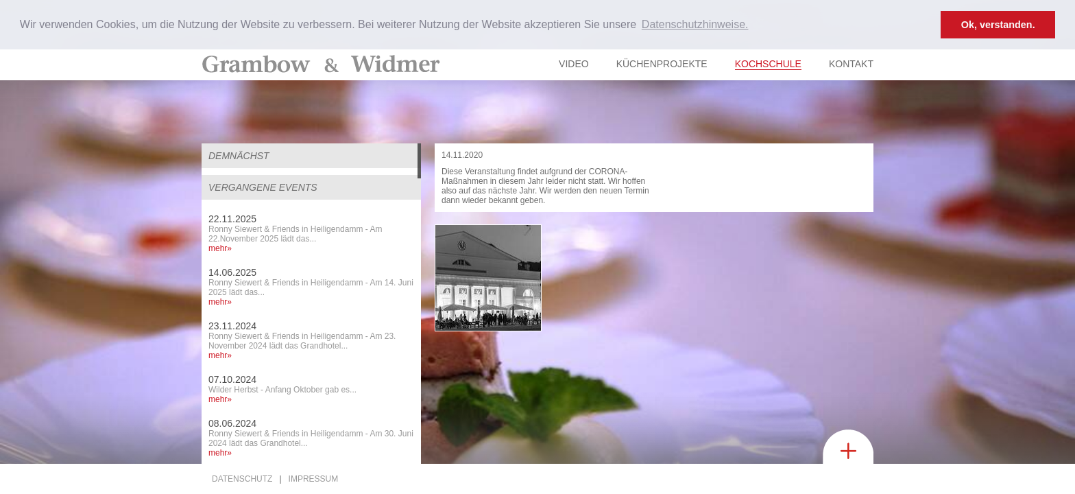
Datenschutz (242, 479)
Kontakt (851, 63)
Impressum (314, 479)
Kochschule (768, 63)
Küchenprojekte (662, 63)
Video (574, 63)
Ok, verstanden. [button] (998, 24)
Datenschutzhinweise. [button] (695, 24)
